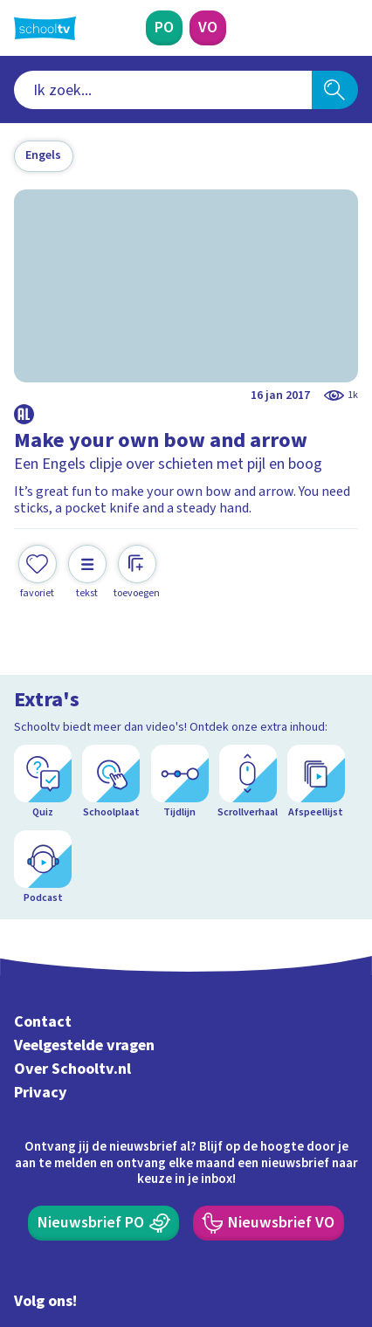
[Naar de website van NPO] (347, 27)
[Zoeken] (335, 90)
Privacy (40, 952)
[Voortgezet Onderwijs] (207, 27)
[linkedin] (99, 1205)
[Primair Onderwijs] (164, 27)
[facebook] (22, 1205)
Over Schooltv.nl (72, 928)
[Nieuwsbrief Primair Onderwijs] (103, 1082)
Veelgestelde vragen (84, 905)
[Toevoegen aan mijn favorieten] (37, 572)
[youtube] (138, 1205)
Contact (43, 882)
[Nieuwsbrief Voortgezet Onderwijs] (268, 1082)
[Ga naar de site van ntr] (292, 1242)
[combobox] (163, 90)
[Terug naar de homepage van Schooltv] (45, 28)
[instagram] (61, 1205)
